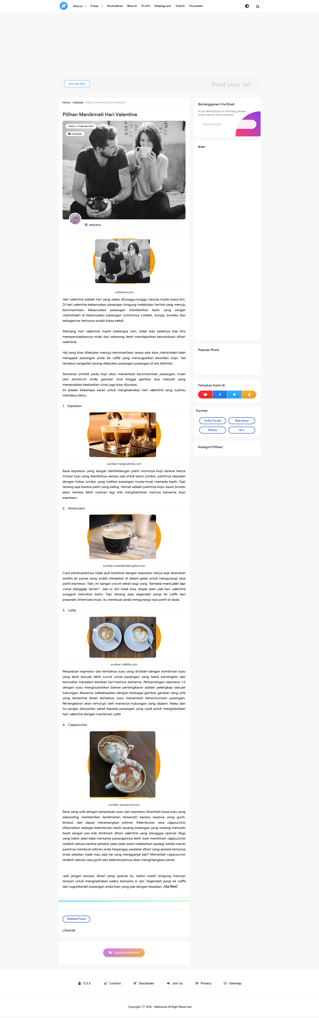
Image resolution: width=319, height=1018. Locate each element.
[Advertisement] (159, 46)
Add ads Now (81, 83)
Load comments (126, 954)
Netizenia (160, 1008)
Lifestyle (77, 133)
